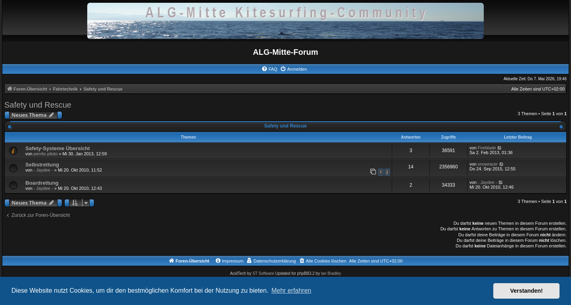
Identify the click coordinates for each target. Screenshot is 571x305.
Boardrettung (42, 183)
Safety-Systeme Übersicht (57, 148)
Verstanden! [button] (526, 291)
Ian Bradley (331, 273)
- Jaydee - (43, 170)
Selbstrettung (42, 165)
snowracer (488, 164)
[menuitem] (269, 69)
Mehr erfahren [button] (291, 290)
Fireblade (487, 147)
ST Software (263, 273)
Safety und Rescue (37, 104)
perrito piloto (46, 153)
